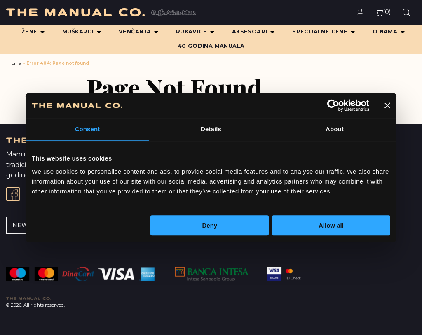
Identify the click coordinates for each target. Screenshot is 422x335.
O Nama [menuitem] (385, 31)
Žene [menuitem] (29, 31)
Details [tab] (211, 129)
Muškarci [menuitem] (78, 31)
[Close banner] (387, 105)
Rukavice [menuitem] (191, 31)
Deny (210, 225)
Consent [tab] (87, 129)
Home (14, 63)
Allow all (331, 225)
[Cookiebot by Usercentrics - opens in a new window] (333, 105)
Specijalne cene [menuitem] (319, 31)
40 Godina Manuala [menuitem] (211, 46)
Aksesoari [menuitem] (249, 31)
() (383, 12)
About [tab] (335, 129)
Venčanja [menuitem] (135, 31)
